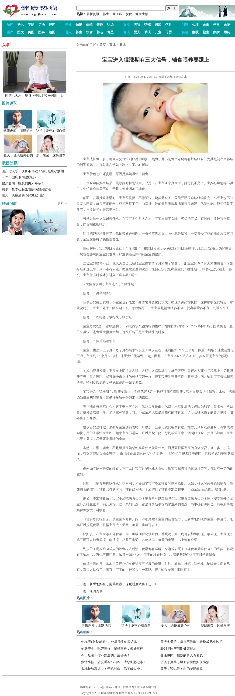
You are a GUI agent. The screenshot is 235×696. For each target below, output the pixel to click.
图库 (10, 32)
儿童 (158, 32)
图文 (20, 32)
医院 (227, 24)
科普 (185, 32)
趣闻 (52, 24)
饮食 (128, 14)
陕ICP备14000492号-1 (144, 693)
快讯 (20, 24)
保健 (79, 24)
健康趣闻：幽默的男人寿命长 (23, 183)
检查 (206, 32)
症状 (195, 32)
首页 (102, 45)
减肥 (158, 24)
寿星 (110, 32)
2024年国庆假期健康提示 (20, 177)
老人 (68, 32)
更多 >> (62, 203)
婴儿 (137, 32)
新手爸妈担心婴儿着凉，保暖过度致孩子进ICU (123, 584)
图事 (41, 32)
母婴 (168, 32)
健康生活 (141, 14)
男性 (68, 24)
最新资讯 (92, 14)
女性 (126, 24)
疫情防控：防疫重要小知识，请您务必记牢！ (113, 662)
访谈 (41, 24)
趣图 (52, 32)
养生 (106, 14)
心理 (195, 24)
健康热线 (112, 693)
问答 (185, 24)
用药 (227, 32)
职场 (110, 24)
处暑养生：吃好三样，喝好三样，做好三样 (112, 648)
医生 (206, 24)
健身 (100, 24)
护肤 (147, 24)
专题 (31, 24)
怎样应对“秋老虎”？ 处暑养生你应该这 (109, 642)
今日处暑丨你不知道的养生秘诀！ (105, 655)
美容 (137, 24)
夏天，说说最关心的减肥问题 (23, 195)
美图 (31, 32)
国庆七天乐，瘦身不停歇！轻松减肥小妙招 (33, 171)
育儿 (126, 32)
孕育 (168, 24)
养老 (100, 32)
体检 (216, 24)
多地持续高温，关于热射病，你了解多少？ (112, 669)
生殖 (89, 24)
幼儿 (147, 32)
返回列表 (96, 591)
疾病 (216, 32)
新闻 (10, 24)
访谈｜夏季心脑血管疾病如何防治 (26, 189)
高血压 (117, 14)
